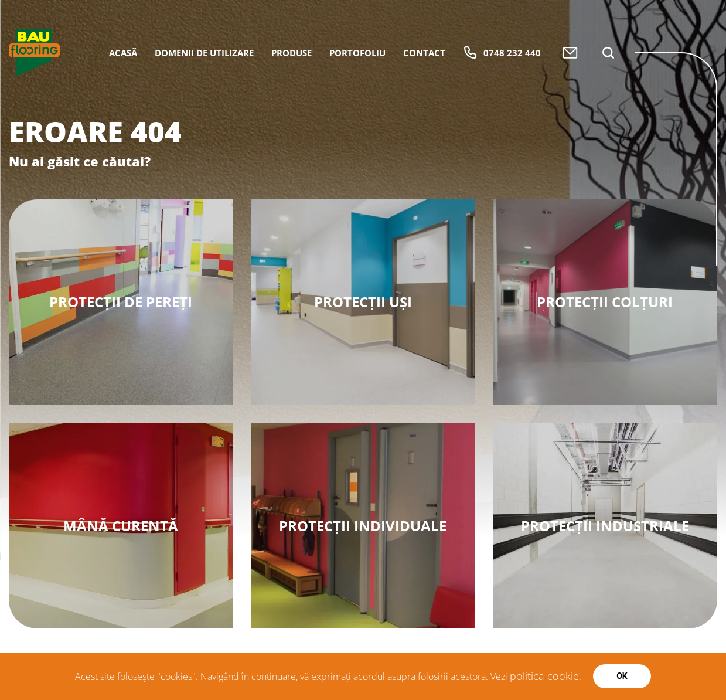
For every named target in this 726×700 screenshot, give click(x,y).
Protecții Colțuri (605, 301)
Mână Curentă (120, 525)
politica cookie (544, 676)
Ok (622, 676)
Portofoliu (357, 53)
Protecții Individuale (362, 525)
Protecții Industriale (605, 525)
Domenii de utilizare (204, 53)
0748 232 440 (502, 52)
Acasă (123, 53)
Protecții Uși (363, 301)
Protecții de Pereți (120, 301)
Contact (424, 53)
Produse (291, 53)
